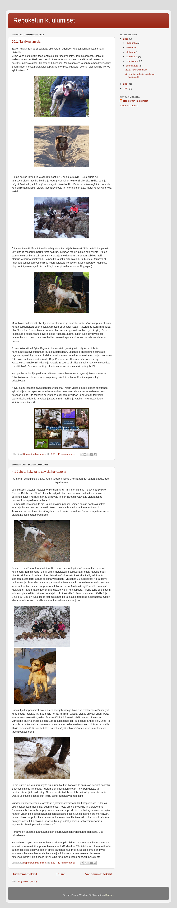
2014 (126, 84)
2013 (126, 88)
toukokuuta (132, 56)
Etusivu (61, 874)
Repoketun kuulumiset (44, 20)
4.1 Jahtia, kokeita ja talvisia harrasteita (39, 471)
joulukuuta (131, 43)
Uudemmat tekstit (24, 874)
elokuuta (131, 52)
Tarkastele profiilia (129, 105)
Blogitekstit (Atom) (27, 881)
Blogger (109, 895)
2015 (126, 39)
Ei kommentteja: (67, 454)
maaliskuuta (132, 61)
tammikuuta (132, 65)
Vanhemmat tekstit (98, 874)
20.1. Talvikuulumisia (26, 41)
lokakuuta (131, 47)
